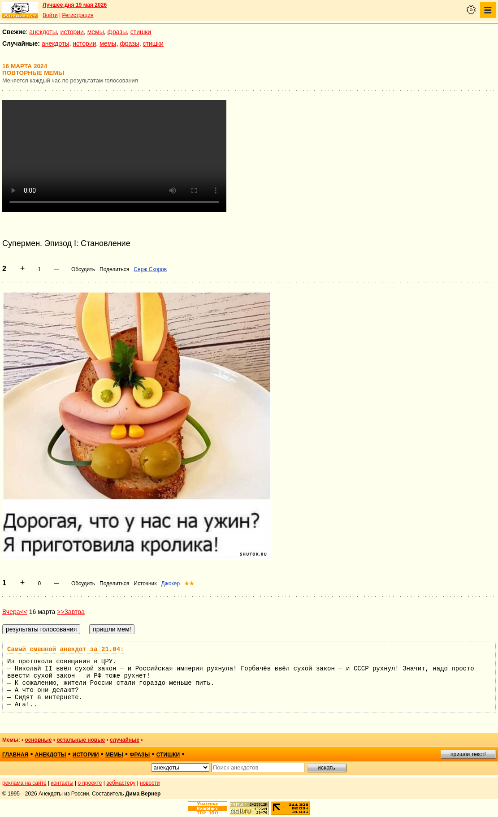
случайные (124, 740)
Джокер (170, 583)
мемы (95, 31)
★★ (189, 583)
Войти (50, 15)
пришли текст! (468, 754)
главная (15, 755)
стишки (140, 31)
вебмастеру (120, 783)
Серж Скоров (150, 269)
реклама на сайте (24, 783)
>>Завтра (71, 611)
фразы (117, 31)
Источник (145, 583)
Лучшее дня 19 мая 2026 (75, 5)
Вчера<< (14, 611)
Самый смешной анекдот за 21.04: (65, 649)
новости (150, 783)
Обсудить (83, 269)
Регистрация (77, 15)
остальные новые (80, 740)
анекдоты (43, 31)
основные (38, 740)
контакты (62, 783)
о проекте (90, 783)
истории (72, 31)
